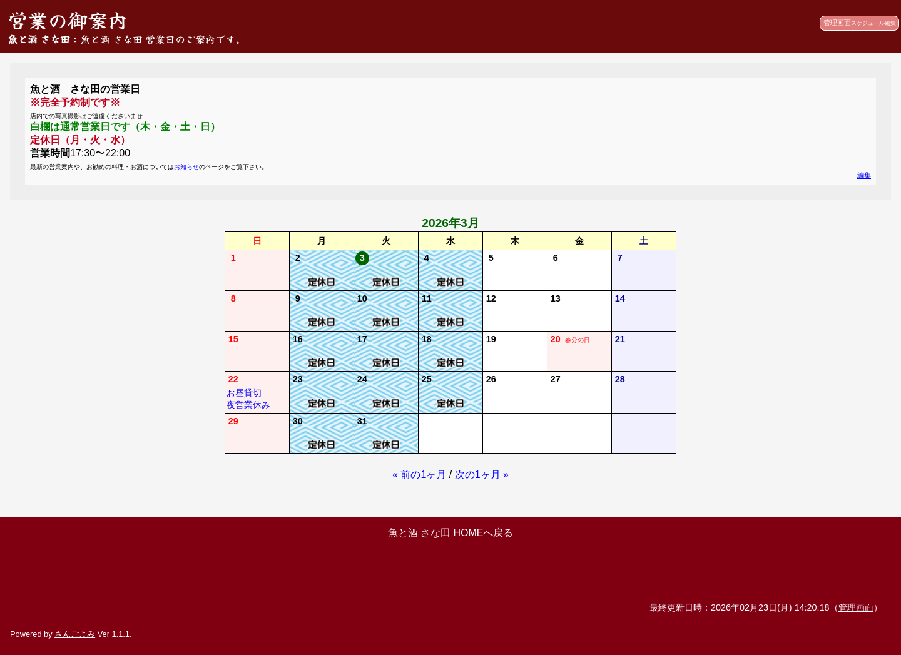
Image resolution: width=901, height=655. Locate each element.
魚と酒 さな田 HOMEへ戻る (451, 532)
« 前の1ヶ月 (419, 474)
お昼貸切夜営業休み (248, 399)
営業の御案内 (68, 19)
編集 (864, 175)
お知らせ (186, 166)
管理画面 (859, 22)
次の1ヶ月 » (482, 474)
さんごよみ (74, 634)
